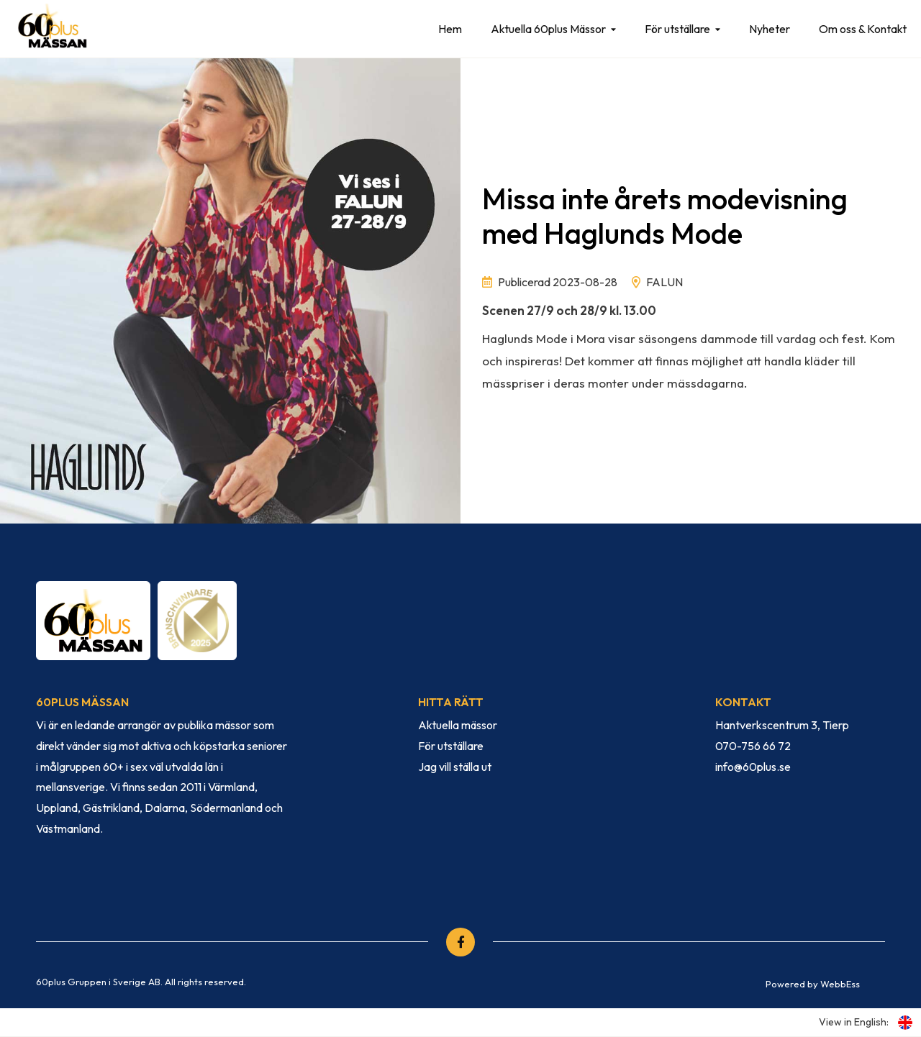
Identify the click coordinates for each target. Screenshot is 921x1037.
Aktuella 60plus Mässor (548, 29)
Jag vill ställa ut (454, 766)
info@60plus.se (753, 766)
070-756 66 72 (753, 746)
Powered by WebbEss (813, 984)
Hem (450, 29)
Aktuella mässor (457, 725)
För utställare (677, 29)
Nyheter (769, 29)
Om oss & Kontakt (863, 29)
